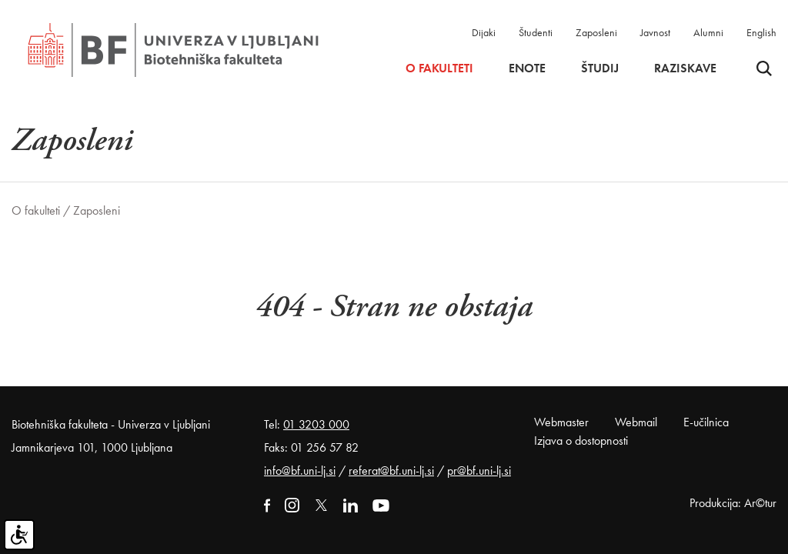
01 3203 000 (316, 424)
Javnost (655, 32)
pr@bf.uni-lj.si (479, 470)
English (761, 32)
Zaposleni (596, 32)
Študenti (536, 32)
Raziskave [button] (685, 68)
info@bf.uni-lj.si (300, 470)
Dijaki (484, 32)
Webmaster (561, 422)
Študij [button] (600, 68)
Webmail (636, 422)
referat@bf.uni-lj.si (391, 470)
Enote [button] (527, 68)
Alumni (708, 32)
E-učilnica (706, 422)
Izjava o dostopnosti (581, 440)
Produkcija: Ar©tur (733, 503)
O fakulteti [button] (439, 68)
